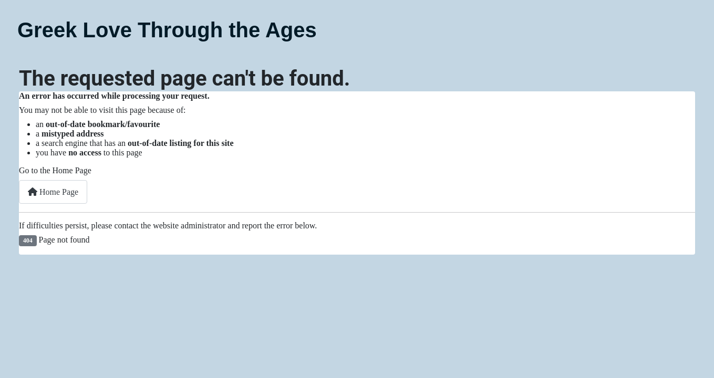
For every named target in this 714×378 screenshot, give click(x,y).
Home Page (53, 191)
